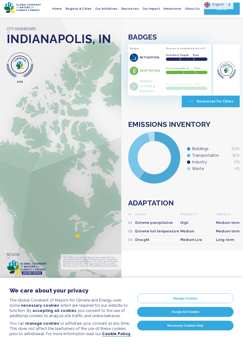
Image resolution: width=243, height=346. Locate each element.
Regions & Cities (78, 8)
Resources (130, 8)
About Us (192, 8)
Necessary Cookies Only (185, 325)
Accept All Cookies (185, 312)
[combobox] (218, 4)
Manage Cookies (185, 298)
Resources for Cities (215, 101)
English (214, 5)
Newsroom (172, 8)
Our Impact (151, 8)
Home (56, 8)
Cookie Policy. (116, 334)
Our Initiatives (106, 8)
